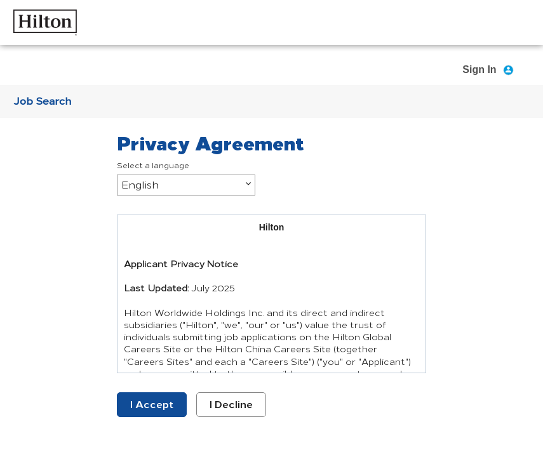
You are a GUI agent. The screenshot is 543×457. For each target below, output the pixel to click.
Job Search (42, 101)
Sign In (479, 69)
